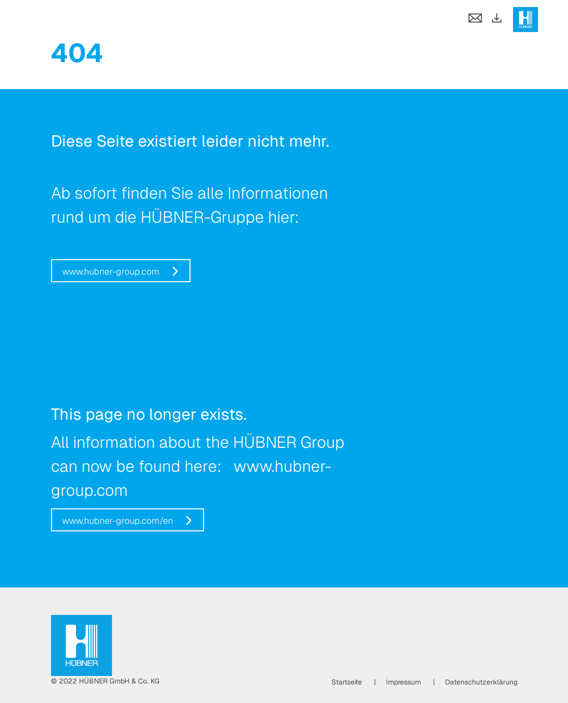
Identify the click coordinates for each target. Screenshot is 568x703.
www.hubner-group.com (111, 271)
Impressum (403, 681)
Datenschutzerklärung (481, 681)
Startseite (347, 681)
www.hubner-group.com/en (117, 520)
